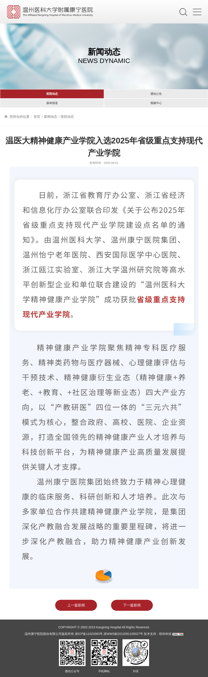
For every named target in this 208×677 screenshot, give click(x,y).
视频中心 (156, 103)
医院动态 (52, 93)
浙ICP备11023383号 (89, 634)
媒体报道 (52, 103)
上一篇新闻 (76, 605)
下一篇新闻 (132, 605)
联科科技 (165, 634)
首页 (37, 116)
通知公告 (156, 93)
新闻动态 (50, 116)
